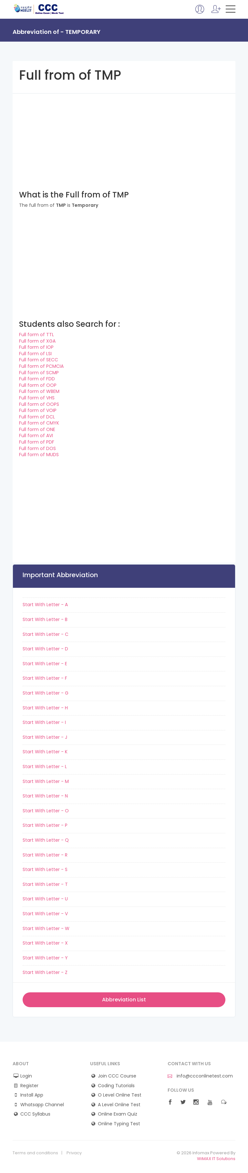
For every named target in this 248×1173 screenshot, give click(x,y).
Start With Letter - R (45, 855)
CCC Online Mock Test (39, 9)
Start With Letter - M (46, 781)
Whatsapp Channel (42, 1105)
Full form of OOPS (39, 404)
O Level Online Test (119, 1095)
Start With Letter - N (45, 796)
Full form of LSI (35, 353)
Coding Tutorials (116, 1086)
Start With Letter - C (45, 634)
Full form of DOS (37, 448)
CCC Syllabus (35, 1114)
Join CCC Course (117, 1076)
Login (26, 1076)
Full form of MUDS (39, 454)
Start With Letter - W (46, 928)
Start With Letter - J (45, 737)
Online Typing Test (119, 1124)
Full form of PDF (36, 442)
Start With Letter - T (45, 884)
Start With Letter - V (45, 913)
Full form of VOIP (38, 410)
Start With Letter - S (45, 869)
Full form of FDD (37, 379)
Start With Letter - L (45, 766)
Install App (31, 1095)
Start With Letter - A (45, 604)
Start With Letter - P (45, 825)
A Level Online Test (119, 1105)
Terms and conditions (35, 1153)
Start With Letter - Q (46, 840)
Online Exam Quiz (117, 1114)
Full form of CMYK (39, 423)
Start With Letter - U (45, 899)
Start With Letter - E (45, 663)
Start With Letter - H (45, 708)
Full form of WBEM (39, 391)
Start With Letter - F (45, 678)
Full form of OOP (38, 385)
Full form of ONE (37, 429)
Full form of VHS (37, 398)
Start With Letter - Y (45, 958)
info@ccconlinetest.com (200, 1076)
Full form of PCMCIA (41, 366)
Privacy (74, 1153)
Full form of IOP (36, 347)
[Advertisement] (124, 139)
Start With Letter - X (45, 943)
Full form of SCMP (39, 372)
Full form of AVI (36, 435)
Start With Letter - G (45, 693)
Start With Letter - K (45, 751)
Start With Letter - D (45, 649)
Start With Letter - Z (45, 972)
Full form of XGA (37, 341)
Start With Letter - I (44, 722)
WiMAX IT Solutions (216, 1159)
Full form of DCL (37, 417)
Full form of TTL (36, 334)
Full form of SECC (38, 359)
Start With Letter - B (45, 619)
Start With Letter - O (46, 810)
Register (29, 1086)
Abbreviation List (124, 999)
